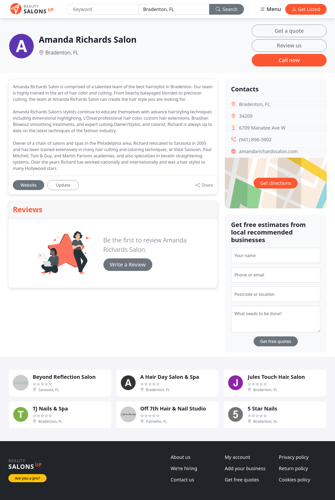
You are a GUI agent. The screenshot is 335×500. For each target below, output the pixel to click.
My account (237, 457)
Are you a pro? (27, 478)
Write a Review (128, 264)
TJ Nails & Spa (50, 408)
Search (227, 9)
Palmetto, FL (156, 421)
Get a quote (289, 30)
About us (181, 457)
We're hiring (184, 468)
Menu (270, 9)
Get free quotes (275, 341)
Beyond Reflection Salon (64, 376)
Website (28, 185)
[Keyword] (102, 9)
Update (63, 185)
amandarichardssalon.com (268, 151)
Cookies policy (294, 479)
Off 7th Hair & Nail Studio (173, 408)
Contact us (182, 479)
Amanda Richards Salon (87, 39)
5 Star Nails (262, 408)
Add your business (245, 468)
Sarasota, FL (48, 389)
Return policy (293, 468)
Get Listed (306, 9)
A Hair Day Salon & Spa (169, 376)
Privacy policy (294, 457)
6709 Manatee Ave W (262, 128)
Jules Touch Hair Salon (276, 376)
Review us (289, 45)
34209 (245, 116)
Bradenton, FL (61, 52)
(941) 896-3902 (255, 139)
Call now (289, 60)
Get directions (275, 183)
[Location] (174, 9)
